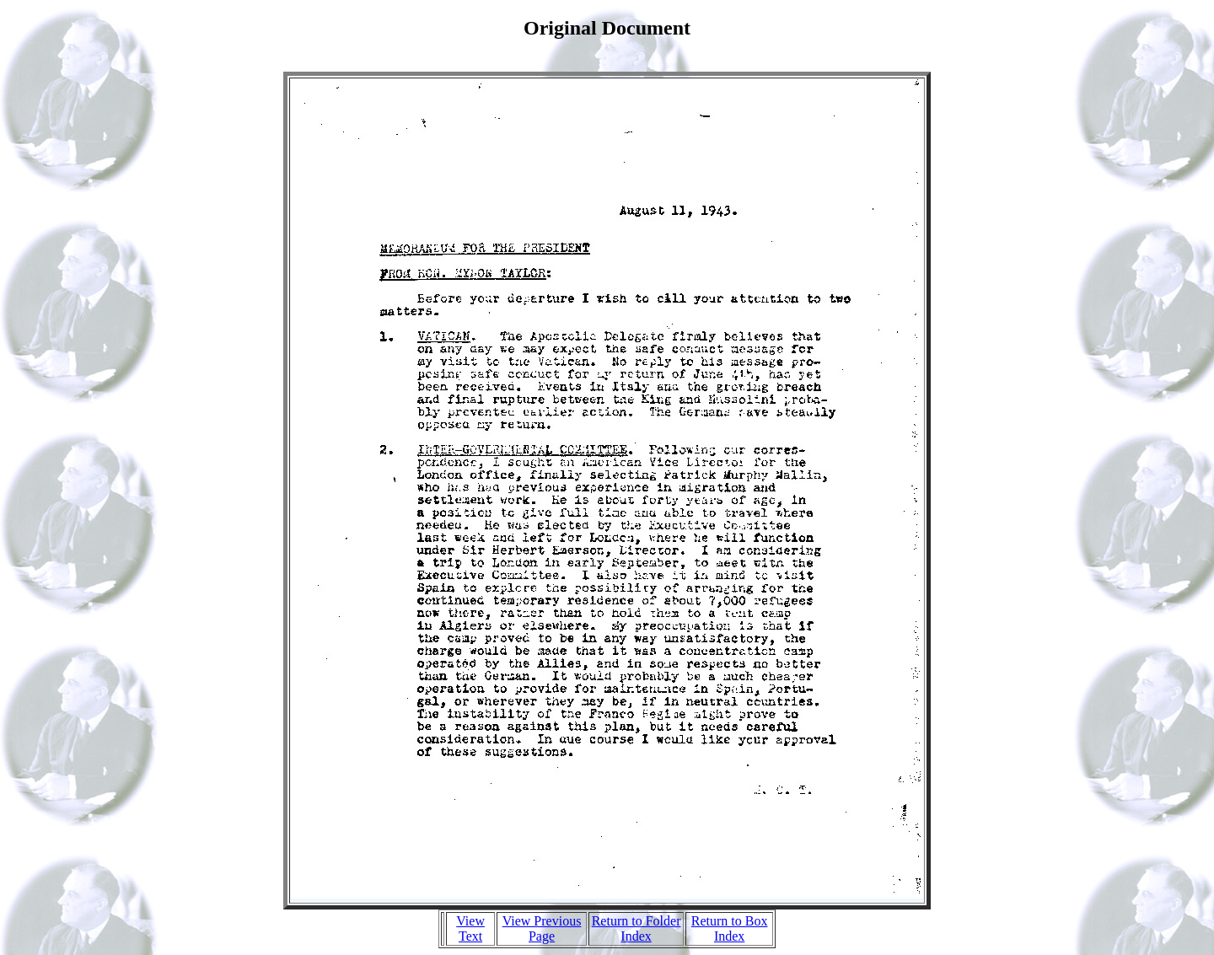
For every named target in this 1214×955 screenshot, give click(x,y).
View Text (470, 928)
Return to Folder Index (636, 928)
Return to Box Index (729, 928)
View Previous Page (542, 928)
